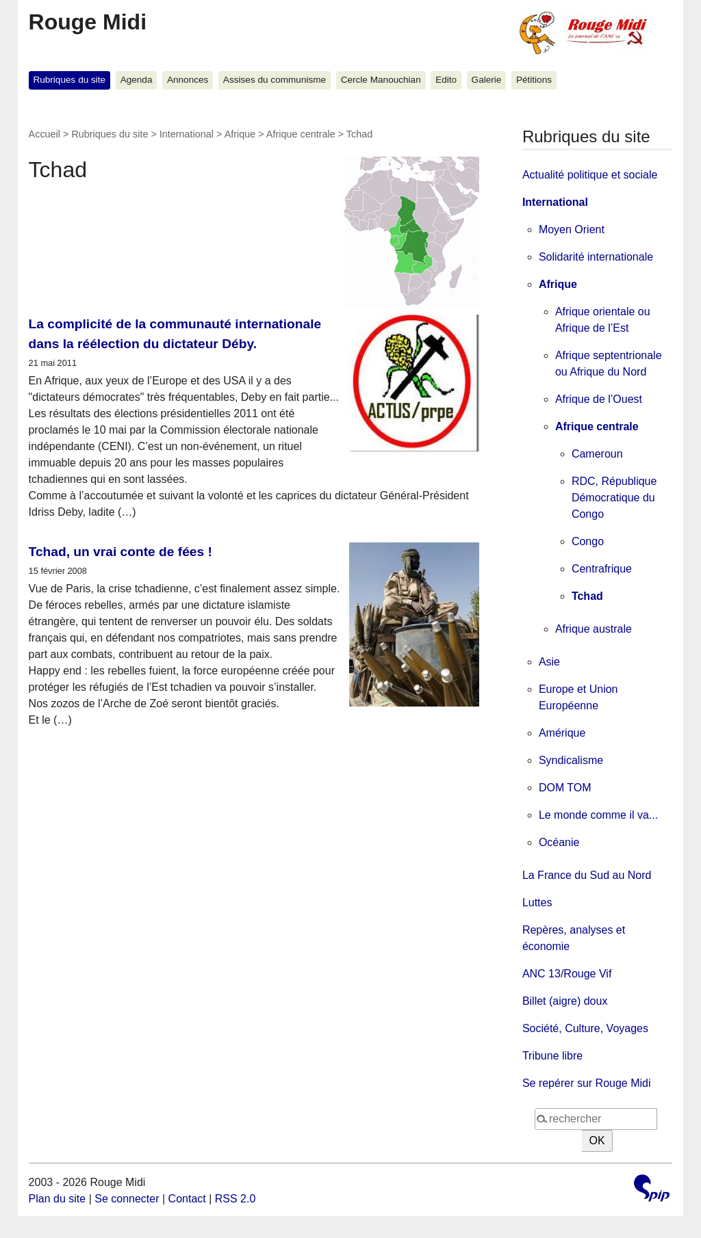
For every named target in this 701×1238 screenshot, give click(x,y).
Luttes (537, 902)
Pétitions (534, 80)
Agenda (136, 80)
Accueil (44, 134)
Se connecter (126, 1198)
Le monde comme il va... (598, 815)
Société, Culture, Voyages (585, 1028)
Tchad (587, 596)
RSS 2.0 (235, 1198)
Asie (549, 662)
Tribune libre (552, 1056)
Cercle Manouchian (381, 80)
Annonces (187, 80)
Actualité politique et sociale (589, 175)
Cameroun (597, 454)
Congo (588, 541)
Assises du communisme (274, 80)
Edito (446, 80)
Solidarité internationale (596, 257)
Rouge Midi (87, 22)
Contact (187, 1198)
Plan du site (57, 1198)
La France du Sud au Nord (587, 875)
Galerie (487, 80)
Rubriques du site (69, 80)
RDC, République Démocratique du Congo (614, 497)
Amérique (562, 733)
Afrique (240, 134)
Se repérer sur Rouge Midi (586, 1083)
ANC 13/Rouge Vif (566, 973)
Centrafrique (602, 569)
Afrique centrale (300, 134)
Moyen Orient (571, 229)
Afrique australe (593, 629)
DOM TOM (565, 787)
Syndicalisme (571, 760)
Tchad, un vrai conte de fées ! (120, 551)
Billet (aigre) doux (565, 1001)
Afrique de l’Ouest (598, 399)
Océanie (559, 842)
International (187, 134)
